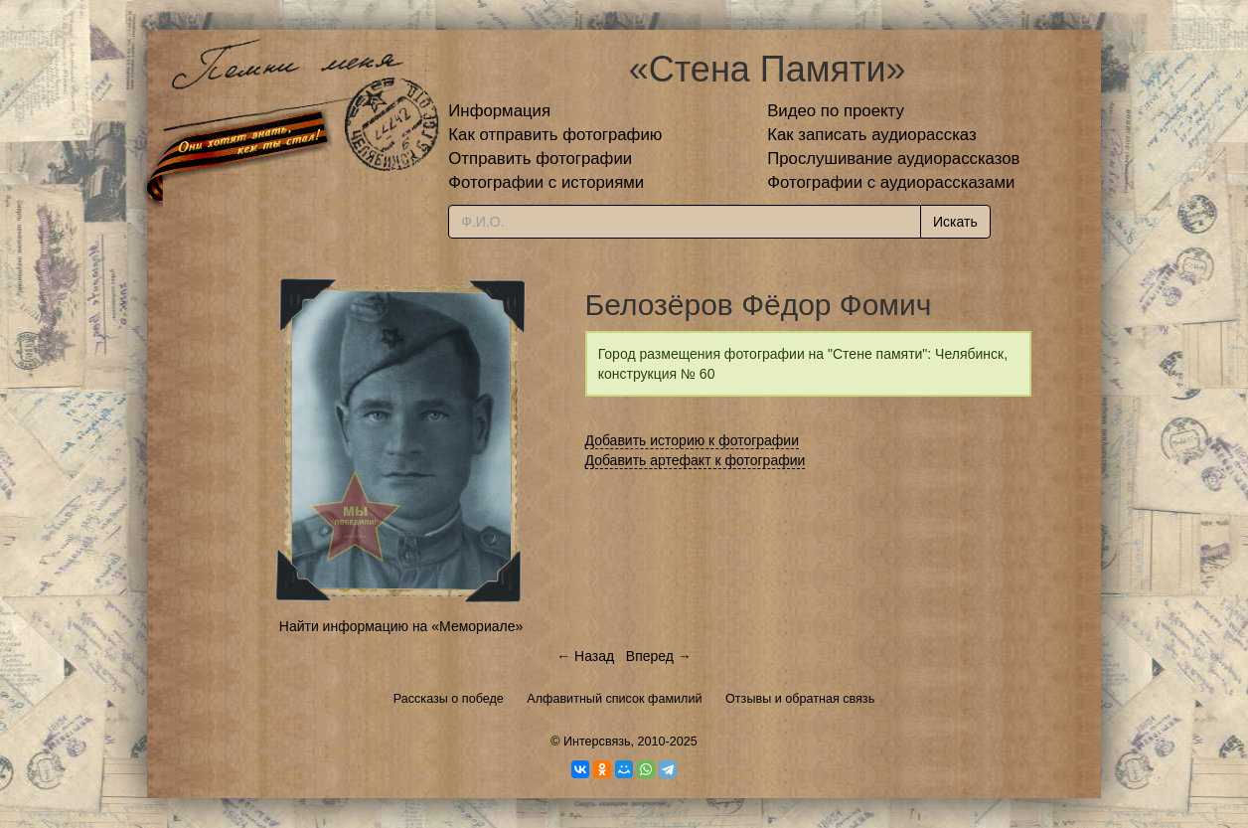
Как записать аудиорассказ (872, 134)
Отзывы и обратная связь (799, 699)
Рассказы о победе (448, 699)
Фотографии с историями (546, 182)
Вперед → (659, 656)
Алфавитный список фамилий (614, 699)
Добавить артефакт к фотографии (695, 460)
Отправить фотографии (540, 158)
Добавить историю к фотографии (692, 440)
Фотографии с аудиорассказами (890, 182)
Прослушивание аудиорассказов (893, 158)
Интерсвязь (597, 741)
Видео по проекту (835, 110)
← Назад (585, 656)
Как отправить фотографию (555, 134)
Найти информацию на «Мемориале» (401, 626)
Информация (499, 110)
